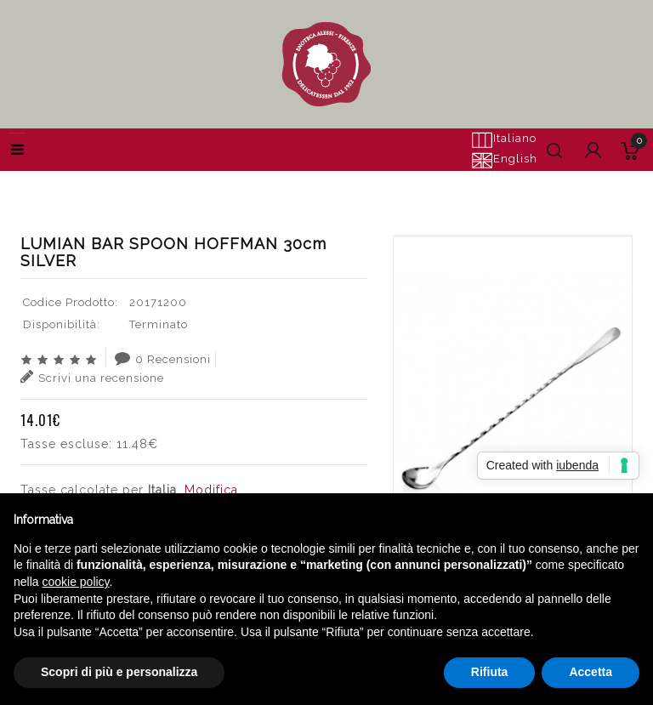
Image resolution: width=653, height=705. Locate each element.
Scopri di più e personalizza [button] (119, 672)
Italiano (504, 139)
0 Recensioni (163, 358)
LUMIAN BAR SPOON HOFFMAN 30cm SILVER (491, 183)
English (504, 159)
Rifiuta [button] (489, 672)
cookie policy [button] (75, 581)
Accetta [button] (590, 672)
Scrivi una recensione (92, 376)
